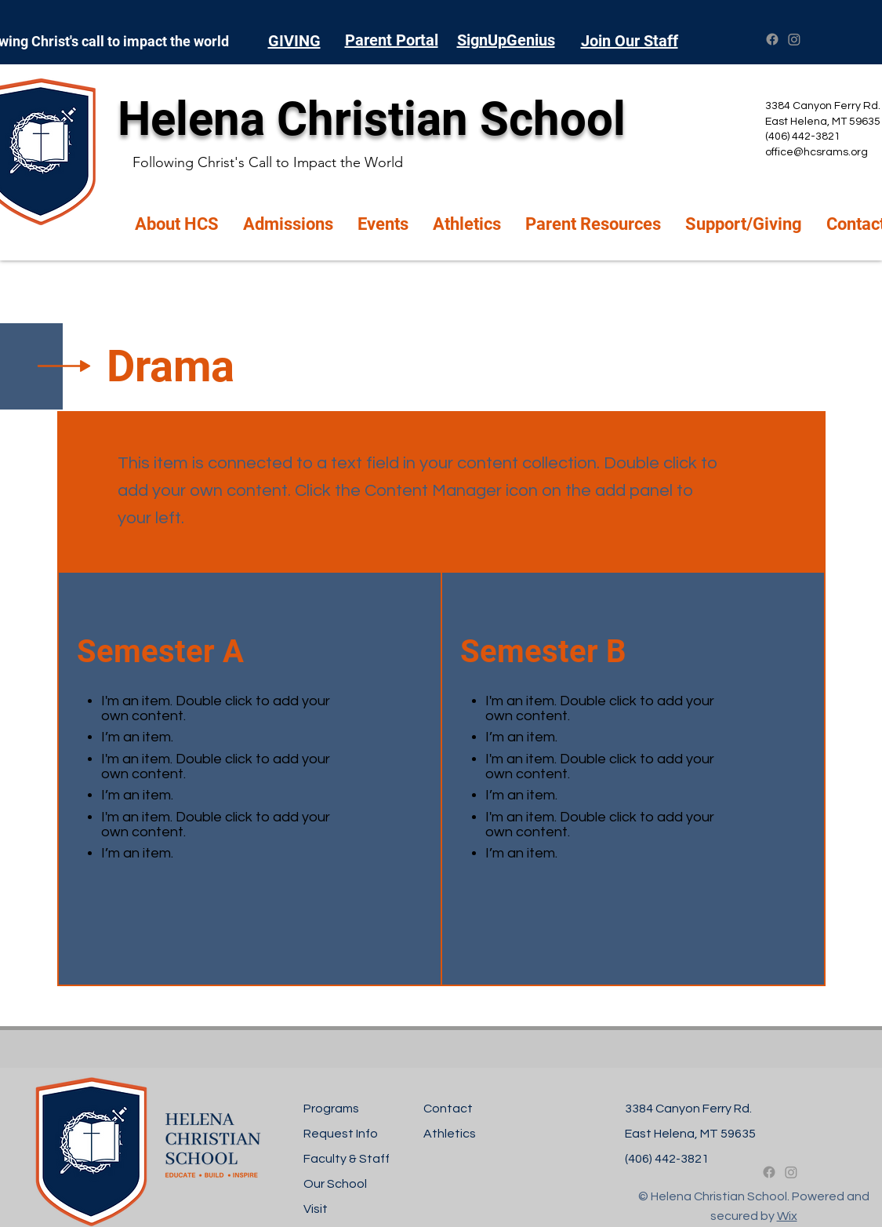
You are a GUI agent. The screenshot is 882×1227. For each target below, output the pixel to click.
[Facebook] (772, 39)
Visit (315, 1209)
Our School (335, 1184)
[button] (177, 224)
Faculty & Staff (346, 1158)
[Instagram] (794, 39)
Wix (787, 1216)
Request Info (340, 1133)
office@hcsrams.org (816, 152)
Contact (448, 1108)
